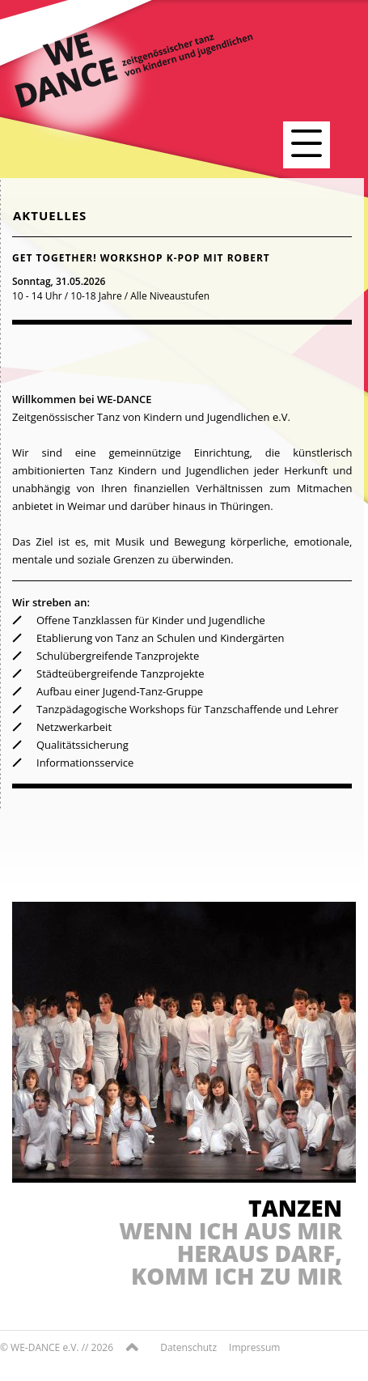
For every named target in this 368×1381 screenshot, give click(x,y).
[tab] (182, 278)
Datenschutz (188, 1347)
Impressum (254, 1347)
